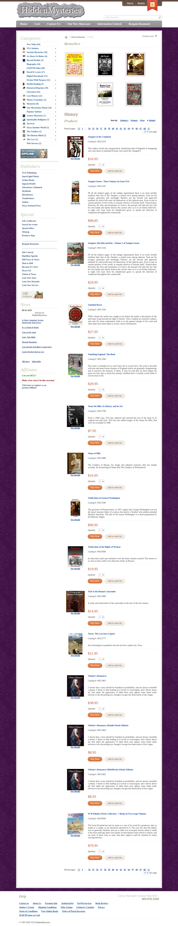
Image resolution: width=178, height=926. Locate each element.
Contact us (24, 903)
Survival (29, 123)
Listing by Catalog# (85, 907)
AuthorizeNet (67, 903)
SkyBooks (26, 191)
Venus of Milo (94, 453)
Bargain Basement (30, 244)
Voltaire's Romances (97, 676)
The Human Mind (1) (34, 135)
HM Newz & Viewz (31, 260)
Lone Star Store (29, 278)
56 (97, 128)
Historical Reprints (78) (35, 88)
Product (134, 120)
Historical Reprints (78, 37)
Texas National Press (31, 206)
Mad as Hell (27, 263)
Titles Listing (66, 907)
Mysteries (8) (31, 104)
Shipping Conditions (47, 907)
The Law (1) (30, 139)
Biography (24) (33, 64)
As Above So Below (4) (35, 56)
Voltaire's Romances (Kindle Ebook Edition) (108, 725)
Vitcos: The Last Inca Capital (101, 634)
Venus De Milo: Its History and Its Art (105, 406)
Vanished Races (95, 305)
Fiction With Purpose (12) (38, 80)
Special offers (28, 228)
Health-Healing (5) (33, 84)
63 (125, 128)
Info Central (27, 252)
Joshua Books (28, 180)
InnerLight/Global (30, 176)
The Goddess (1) (32, 131)
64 (129, 128)
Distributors (27, 195)
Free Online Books (49, 911)
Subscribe (36, 361)
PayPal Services (84, 903)
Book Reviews (101, 903)
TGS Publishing (29, 173)
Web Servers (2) (34, 143)
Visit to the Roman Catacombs (102, 591)
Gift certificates (29, 221)
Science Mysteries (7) (34, 116)
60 (113, 128)
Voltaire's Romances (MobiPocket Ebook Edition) (110, 769)
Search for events (30, 224)
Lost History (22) (32, 96)
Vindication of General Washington (104, 498)
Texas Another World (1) (36, 127)
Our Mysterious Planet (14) (37, 108)
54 (89, 128)
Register (141, 3)
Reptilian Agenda (30, 256)
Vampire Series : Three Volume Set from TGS (108, 181)
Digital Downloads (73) (37, 76)
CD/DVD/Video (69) (36, 68)
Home (23, 23)
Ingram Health (29, 184)
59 (109, 128)
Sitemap (25, 232)
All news (26, 361)
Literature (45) (33, 92)
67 (141, 128)
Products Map (28, 235)
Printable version (148, 36)
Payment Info (51, 903)
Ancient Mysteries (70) (35, 52)
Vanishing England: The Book (101, 354)
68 (145, 128)
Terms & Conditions (28, 911)
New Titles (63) (33, 44)
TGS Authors (31, 48)
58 (105, 128)
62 (121, 128)
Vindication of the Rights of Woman (104, 547)
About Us (37, 903)
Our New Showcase (78, 23)
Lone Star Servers (30, 285)
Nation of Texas (29, 274)
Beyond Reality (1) (33, 60)
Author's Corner (26, 907)
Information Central (109, 23)
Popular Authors (34, 112)
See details (75, 159)
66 (137, 128)
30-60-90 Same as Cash (29, 915)
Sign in (130, 3)
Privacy (101, 907)
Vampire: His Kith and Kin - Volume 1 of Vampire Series (114, 243)
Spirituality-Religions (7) (36, 120)
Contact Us (53, 23)
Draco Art (26, 270)
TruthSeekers (28, 198)
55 (93, 128)
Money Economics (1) (34, 100)
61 (117, 128)
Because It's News (30, 267)
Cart (37, 23)
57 (101, 128)
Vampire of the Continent (99, 137)
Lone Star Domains (31, 281)
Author (25, 202)
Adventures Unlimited (32, 187)
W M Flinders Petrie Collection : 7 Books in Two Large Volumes (117, 814)
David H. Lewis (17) (34, 72)
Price (142, 120)
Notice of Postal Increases (73, 911)
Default (152, 120)
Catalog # (124, 120)
